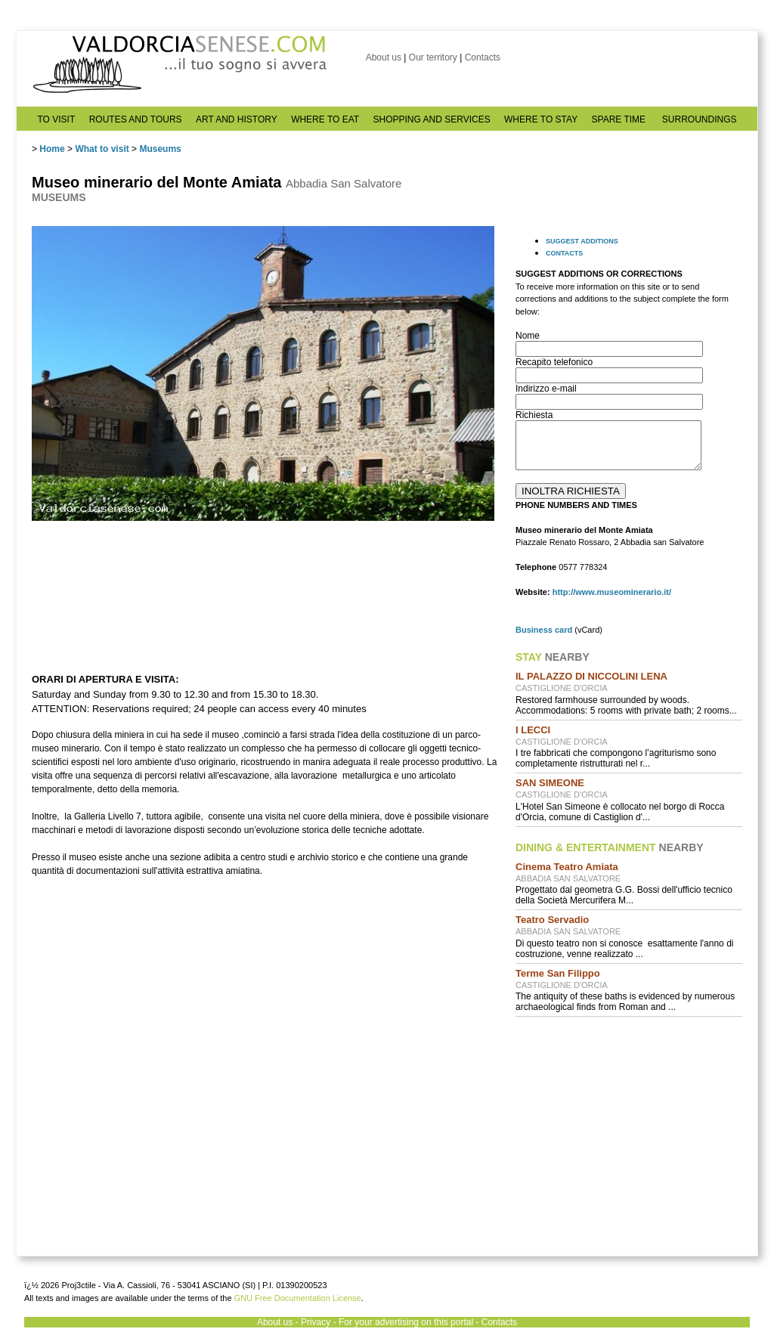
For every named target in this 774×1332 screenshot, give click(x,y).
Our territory (433, 57)
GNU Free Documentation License (297, 1298)
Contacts (482, 57)
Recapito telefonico (554, 362)
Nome (527, 335)
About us (383, 57)
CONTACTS (564, 253)
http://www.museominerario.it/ (612, 591)
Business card (543, 629)
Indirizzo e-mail (546, 388)
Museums (160, 149)
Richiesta (534, 415)
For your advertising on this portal (406, 1322)
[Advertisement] (628, 1125)
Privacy (315, 1322)
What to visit (101, 149)
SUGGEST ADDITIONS (582, 241)
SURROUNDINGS (699, 119)
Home (51, 149)
